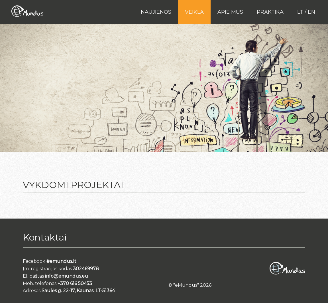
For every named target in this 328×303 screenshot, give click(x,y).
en (311, 12)
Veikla (194, 12)
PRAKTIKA (270, 12)
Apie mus (230, 12)
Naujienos (156, 12)
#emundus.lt (61, 261)
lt (300, 12)
